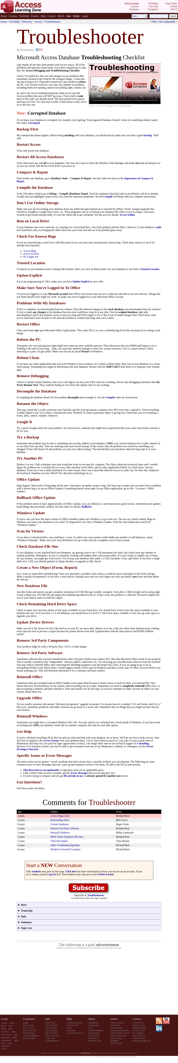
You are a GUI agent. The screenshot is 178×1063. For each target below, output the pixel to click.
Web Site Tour (73, 1025)
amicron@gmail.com (142, 1040)
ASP (3, 1043)
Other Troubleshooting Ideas (65, 845)
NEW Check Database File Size (66, 836)
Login (25, 1022)
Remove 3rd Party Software (64, 828)
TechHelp (24, 16)
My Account (28, 1025)
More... (4, 1048)
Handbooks (115, 1025)
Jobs (90, 1028)
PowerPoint (6, 1034)
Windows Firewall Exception (65, 849)
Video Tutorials (117, 1022)
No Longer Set (30, 256)
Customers (29, 1019)
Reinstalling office (59, 820)
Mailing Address (140, 1028)
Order (114, 1019)
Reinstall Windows (60, 832)
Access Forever (31, 253)
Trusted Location (149, 269)
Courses (13, 16)
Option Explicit (80, 281)
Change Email (29, 1038)
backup (148, 135)
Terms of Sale (116, 1043)
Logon (85, 16)
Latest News (50, 1022)
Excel (3, 1026)
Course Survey (139, 1035)
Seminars (5, 1046)
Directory (27, 21)
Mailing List (93, 1038)
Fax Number (138, 1033)
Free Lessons (93, 1035)
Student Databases (31, 1035)
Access (38, 21)
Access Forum (51, 740)
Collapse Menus (52, 1040)
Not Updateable (167, 21)
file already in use (73, 775)
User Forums (50, 1028)
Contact (52, 16)
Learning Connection (120, 1030)
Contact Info (138, 1022)
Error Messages (79, 773)
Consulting (143, 743)
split (158, 227)
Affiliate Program (95, 1030)
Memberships (29, 1033)
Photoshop (5, 1037)
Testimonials (93, 1025)
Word (3, 1029)
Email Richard (139, 1038)
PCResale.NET (94, 1040)
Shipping (114, 1040)
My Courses (28, 1028)
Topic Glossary (51, 1030)
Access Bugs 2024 (59, 815)
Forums (35, 16)
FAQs (69, 1028)
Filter (154, 21)
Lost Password (29, 1030)
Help (43, 16)
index (11, 1023)
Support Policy (139, 1025)
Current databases (59, 824)
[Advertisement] (89, 982)
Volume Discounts (118, 1035)
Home (4, 16)
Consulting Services (75, 1033)
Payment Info (116, 1038)
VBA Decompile (59, 841)
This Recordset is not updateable (41, 770)
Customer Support (74, 1022)
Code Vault (50, 1038)
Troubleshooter (52, 21)
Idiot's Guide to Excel (120, 1033)
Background (93, 1022)
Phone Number (139, 1030)
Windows (5, 1031)
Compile (108, 196)
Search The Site (52, 1035)
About (91, 1019)
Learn (4, 1019)
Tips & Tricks (51, 1033)
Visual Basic (6, 1040)
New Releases (51, 1025)
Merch (61, 16)
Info (47, 1019)
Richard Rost (93, 1033)
